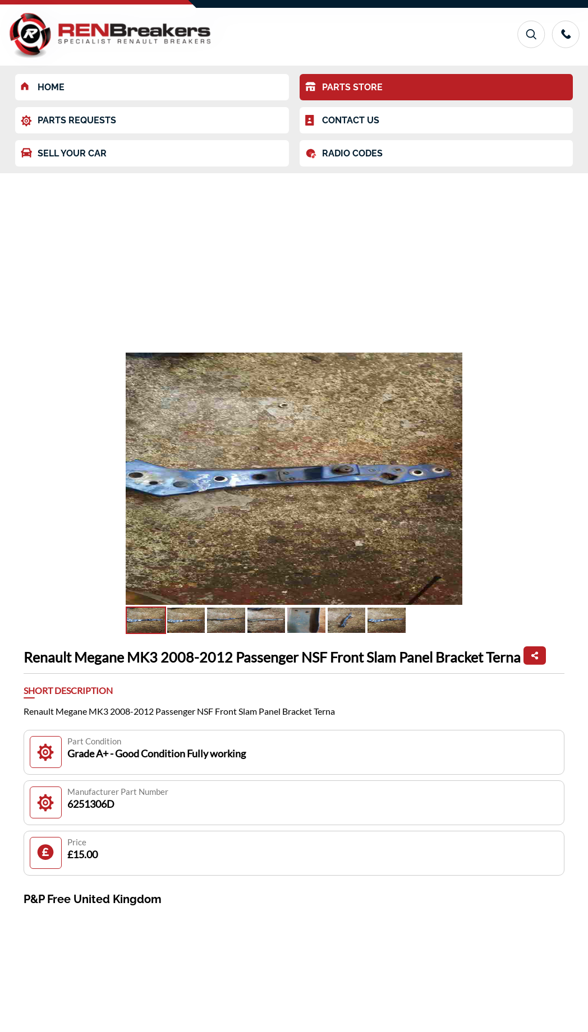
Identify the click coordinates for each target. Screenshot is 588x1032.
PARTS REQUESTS (68, 121)
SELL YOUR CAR (64, 153)
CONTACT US (342, 120)
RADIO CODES (344, 153)
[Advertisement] (294, 257)
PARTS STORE (344, 87)
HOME (43, 87)
